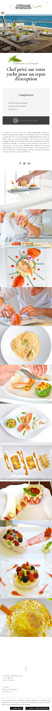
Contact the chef (25, 120)
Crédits (6, 687)
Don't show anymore (37, 708)
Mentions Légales (10, 689)
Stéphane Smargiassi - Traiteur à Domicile (26, 6)
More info (16, 708)
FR (47, 3)
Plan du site (8, 691)
